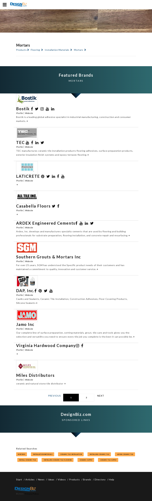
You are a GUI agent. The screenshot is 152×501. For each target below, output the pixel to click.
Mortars (78, 49)
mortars (21, 454)
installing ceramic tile (99, 454)
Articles (30, 479)
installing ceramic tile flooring (57, 460)
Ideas (51, 479)
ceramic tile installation (70, 454)
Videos (62, 479)
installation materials (42, 454)
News (41, 479)
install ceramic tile (27, 460)
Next (100, 395)
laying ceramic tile (125, 454)
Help (111, 479)
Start (19, 479)
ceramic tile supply (108, 460)
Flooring (35, 49)
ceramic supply (86, 460)
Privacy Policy (32, 494)
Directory (100, 479)
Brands (87, 479)
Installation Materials (57, 49)
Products (21, 49)
